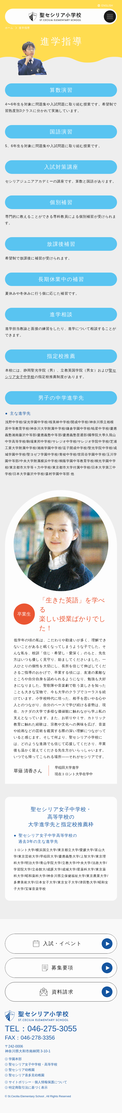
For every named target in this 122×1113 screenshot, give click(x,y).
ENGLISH (107, 5)
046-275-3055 (52, 1028)
